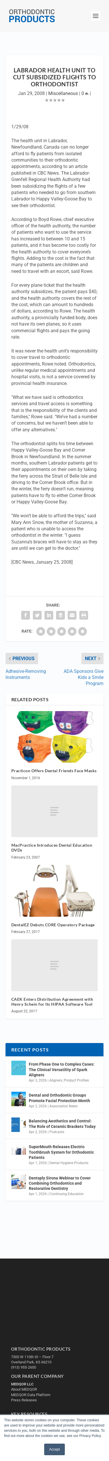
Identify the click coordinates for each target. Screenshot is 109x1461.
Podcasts (56, 1132)
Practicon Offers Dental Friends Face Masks (54, 770)
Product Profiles (76, 1080)
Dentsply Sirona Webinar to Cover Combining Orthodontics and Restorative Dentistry (60, 1183)
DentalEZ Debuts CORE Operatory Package (53, 924)
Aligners (55, 1080)
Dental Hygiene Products (68, 1163)
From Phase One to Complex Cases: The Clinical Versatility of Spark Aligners (61, 1069)
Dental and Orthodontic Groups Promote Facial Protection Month (59, 1098)
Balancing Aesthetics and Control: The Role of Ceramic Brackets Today (62, 1123)
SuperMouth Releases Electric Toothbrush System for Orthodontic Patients (61, 1151)
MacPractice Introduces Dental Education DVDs (51, 847)
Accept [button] (54, 1449)
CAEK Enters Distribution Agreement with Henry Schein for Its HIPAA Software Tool (52, 1002)
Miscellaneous (63, 93)
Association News (63, 1106)
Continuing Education (66, 1194)
